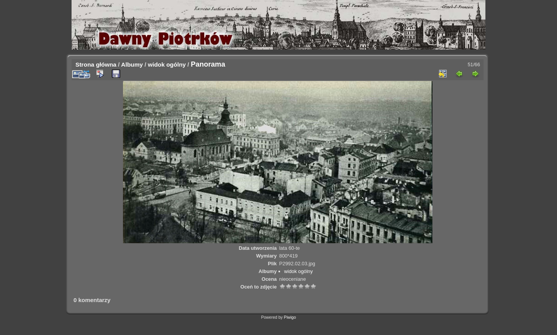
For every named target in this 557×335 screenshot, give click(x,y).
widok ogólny (167, 64)
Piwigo (290, 317)
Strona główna (95, 64)
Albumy (132, 64)
